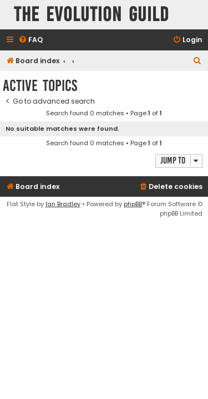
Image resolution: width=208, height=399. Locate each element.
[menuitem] (30, 40)
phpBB (133, 204)
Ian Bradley (62, 204)
